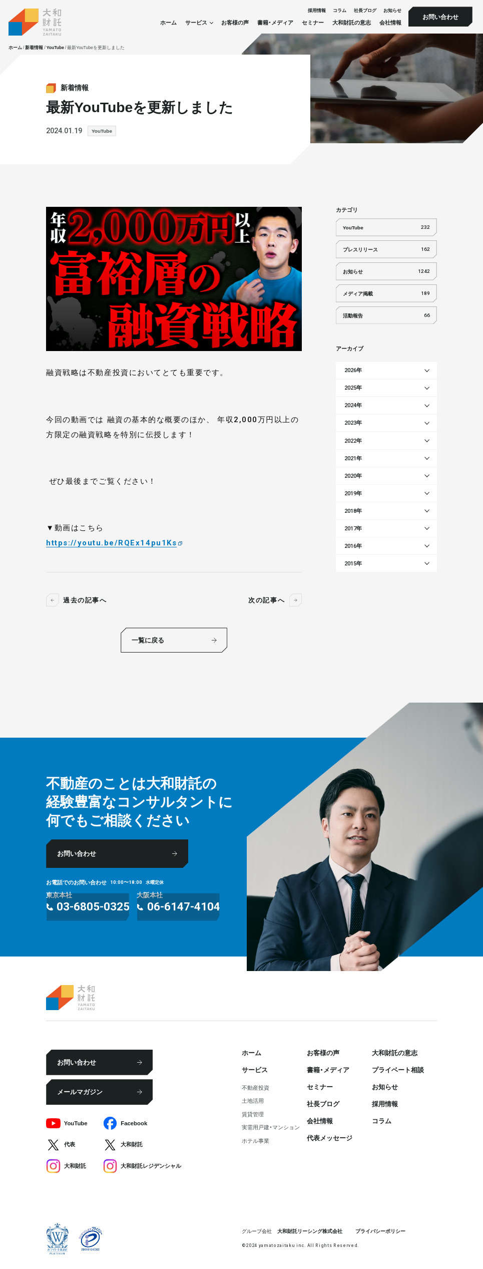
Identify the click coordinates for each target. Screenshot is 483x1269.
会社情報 (390, 23)
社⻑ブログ (365, 10)
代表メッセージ (329, 1137)
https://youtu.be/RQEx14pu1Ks (111, 542)
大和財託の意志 (351, 23)
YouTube (102, 130)
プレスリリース (386, 249)
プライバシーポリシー (380, 1230)
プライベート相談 (398, 1069)
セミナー (313, 23)
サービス (255, 1069)
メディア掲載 (386, 293)
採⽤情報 (317, 10)
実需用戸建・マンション (271, 1127)
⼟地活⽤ (253, 1100)
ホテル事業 (255, 1140)
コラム (339, 10)
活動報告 (386, 315)
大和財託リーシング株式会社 (309, 1230)
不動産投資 (255, 1087)
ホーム (168, 23)
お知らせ (392, 10)
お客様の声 (235, 23)
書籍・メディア (275, 23)
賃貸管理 (253, 1114)
